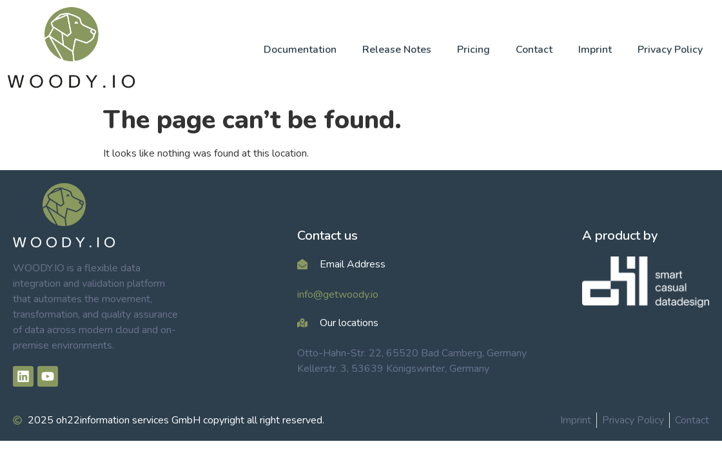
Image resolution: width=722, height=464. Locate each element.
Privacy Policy (670, 49)
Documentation (300, 49)
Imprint (595, 49)
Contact (534, 49)
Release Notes (396, 49)
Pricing (473, 49)
